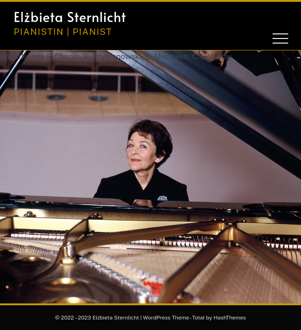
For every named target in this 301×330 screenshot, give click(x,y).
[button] (252, 17)
